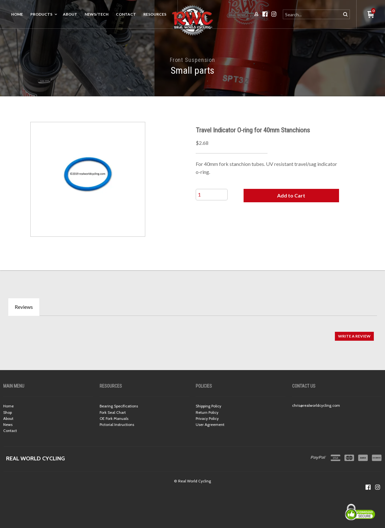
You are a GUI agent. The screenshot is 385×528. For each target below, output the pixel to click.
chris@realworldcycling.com (316, 405)
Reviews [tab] (24, 307)
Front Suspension (192, 59)
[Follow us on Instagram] (377, 487)
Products (41, 14)
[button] (291, 195)
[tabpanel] (192, 333)
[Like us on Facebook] (368, 487)
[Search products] (312, 14)
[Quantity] (212, 194)
